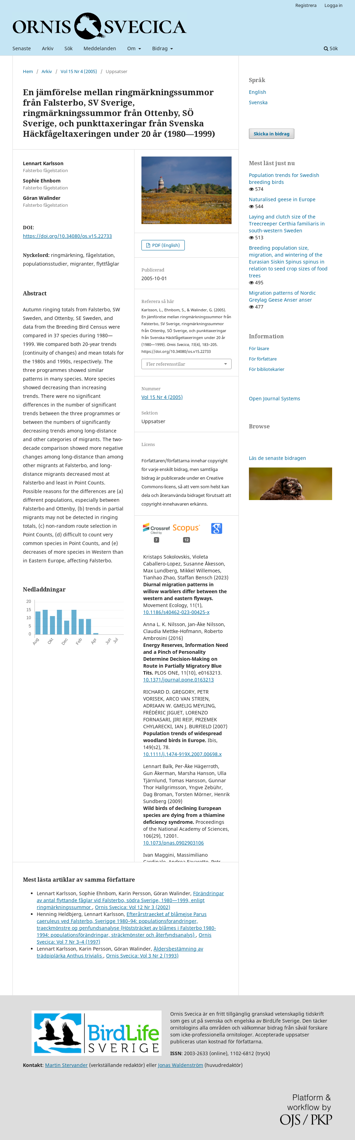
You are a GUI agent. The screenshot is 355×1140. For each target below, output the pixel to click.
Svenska (258, 102)
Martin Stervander (66, 1065)
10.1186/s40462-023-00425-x (176, 612)
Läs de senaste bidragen (277, 458)
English (257, 92)
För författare (263, 359)
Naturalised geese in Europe (282, 199)
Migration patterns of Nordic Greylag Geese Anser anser (282, 296)
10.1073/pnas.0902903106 (173, 842)
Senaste (21, 48)
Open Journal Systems (274, 398)
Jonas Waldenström (180, 1065)
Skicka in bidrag (271, 134)
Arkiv (47, 48)
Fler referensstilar (165, 364)
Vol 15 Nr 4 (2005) (79, 71)
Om (132, 48)
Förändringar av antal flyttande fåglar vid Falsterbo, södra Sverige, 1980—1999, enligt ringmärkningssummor (130, 900)
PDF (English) (165, 245)
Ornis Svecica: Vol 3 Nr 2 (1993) (142, 955)
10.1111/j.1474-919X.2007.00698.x (182, 754)
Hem (28, 71)
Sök (68, 48)
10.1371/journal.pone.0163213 (178, 679)
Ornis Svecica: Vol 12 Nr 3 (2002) (132, 907)
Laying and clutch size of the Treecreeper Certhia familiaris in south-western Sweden (287, 223)
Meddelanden (100, 48)
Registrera (306, 5)
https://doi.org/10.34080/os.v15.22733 (67, 236)
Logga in (333, 5)
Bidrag (160, 48)
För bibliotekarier (266, 369)
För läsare (259, 348)
